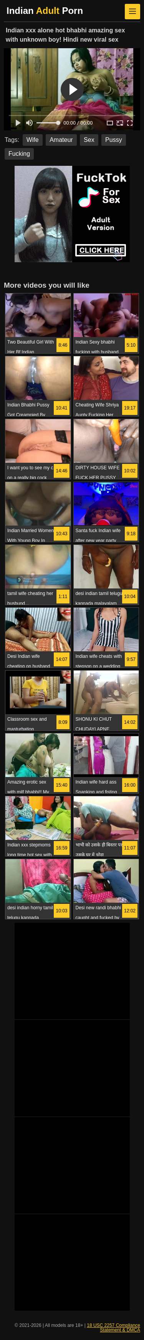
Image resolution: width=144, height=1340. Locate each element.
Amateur (61, 140)
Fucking (19, 153)
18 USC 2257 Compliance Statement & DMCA (113, 1328)
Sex (89, 140)
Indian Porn (45, 10)
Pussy (113, 140)
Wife (32, 140)
